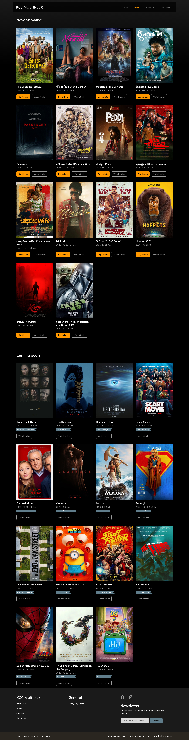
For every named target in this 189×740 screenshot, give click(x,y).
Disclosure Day (104, 421)
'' (13, 26)
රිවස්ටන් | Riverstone (147, 86)
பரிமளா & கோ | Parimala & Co (73, 163)
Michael (60, 241)
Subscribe (156, 720)
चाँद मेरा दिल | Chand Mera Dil (71, 86)
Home (125, 7)
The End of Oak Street (29, 584)
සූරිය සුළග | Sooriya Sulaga (151, 163)
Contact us (21, 718)
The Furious (142, 584)
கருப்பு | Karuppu (26, 321)
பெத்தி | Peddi (104, 163)
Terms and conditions (40, 736)
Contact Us (165, 7)
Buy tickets (23, 97)
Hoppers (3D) (143, 241)
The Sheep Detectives (29, 86)
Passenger (22, 163)
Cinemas (150, 7)
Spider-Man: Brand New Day (32, 665)
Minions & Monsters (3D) (70, 584)
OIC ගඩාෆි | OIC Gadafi (108, 241)
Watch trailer (39, 97)
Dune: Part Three (26, 421)
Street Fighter (104, 584)
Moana (100, 503)
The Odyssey (63, 421)
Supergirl (141, 503)
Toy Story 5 (102, 665)
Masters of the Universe (109, 86)
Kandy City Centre (76, 703)
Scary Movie (143, 421)
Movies (137, 7)
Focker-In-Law (24, 503)
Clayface (61, 503)
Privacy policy (22, 736)
